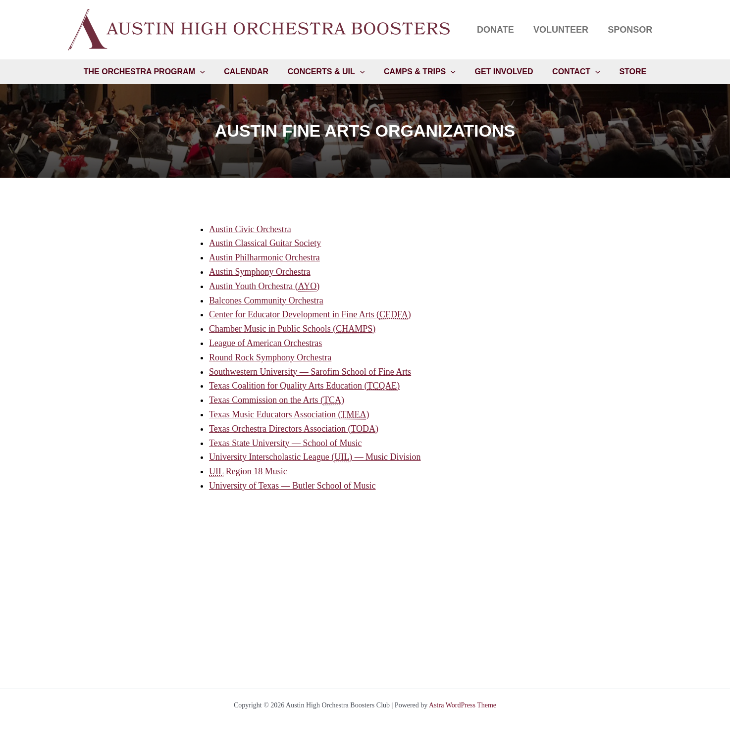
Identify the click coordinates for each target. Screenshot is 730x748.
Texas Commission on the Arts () (276, 401)
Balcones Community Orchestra (266, 301)
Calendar (253, 72)
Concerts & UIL (329, 72)
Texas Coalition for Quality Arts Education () (304, 386)
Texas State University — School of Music (285, 444)
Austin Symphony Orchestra (260, 272)
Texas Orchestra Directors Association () (293, 429)
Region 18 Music (248, 472)
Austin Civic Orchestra (250, 230)
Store (622, 72)
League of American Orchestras (265, 344)
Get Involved (500, 72)
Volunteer (563, 30)
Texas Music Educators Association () (289, 415)
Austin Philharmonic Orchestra (264, 258)
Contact (570, 72)
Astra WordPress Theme (462, 705)
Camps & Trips (420, 72)
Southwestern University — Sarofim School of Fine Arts (310, 372)
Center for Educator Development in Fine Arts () (310, 315)
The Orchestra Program (154, 72)
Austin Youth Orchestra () (264, 287)
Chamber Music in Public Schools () (292, 329)
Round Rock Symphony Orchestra (270, 358)
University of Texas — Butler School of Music (292, 486)
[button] (210, 72)
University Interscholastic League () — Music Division (315, 457)
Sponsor (631, 30)
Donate (499, 30)
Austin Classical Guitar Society (265, 244)
